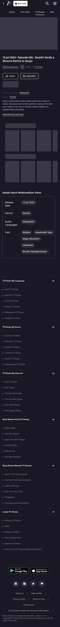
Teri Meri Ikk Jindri (13, 456)
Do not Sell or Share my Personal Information (29, 610)
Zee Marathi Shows (13, 393)
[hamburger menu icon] (54, 3)
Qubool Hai (10, 451)
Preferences (28, 604)
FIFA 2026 (19, 12)
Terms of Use (39, 599)
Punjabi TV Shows (12, 318)
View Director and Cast (13, 114)
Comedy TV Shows (13, 352)
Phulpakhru (10, 497)
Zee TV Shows (11, 381)
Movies (47, 12)
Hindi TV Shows (11, 289)
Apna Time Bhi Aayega (15, 439)
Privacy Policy (19, 599)
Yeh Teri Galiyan (12, 433)
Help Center (36, 593)
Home (6, 12)
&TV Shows (10, 387)
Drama (13, 96)
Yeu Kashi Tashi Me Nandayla (18, 480)
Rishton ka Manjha (13, 520)
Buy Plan (20, 3)
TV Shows (34, 12)
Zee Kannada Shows (14, 399)
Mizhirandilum (10, 67)
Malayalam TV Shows (14, 312)
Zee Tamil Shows (12, 404)
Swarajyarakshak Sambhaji (17, 503)
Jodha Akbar (10, 428)
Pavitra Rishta (11, 445)
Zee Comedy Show (13, 537)
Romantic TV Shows (13, 341)
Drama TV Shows (12, 335)
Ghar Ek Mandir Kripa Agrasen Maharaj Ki (23, 549)
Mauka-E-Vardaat (12, 543)
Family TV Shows (12, 347)
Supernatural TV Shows (15, 364)
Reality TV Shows (12, 358)
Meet (7, 526)
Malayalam (24, 92)
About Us (20, 593)
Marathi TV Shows (13, 295)
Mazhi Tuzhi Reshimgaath (16, 474)
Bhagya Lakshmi (12, 532)
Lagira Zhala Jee (12, 485)
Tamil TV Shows (12, 301)
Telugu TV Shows (12, 306)
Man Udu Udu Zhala (14, 491)
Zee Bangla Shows (13, 410)
